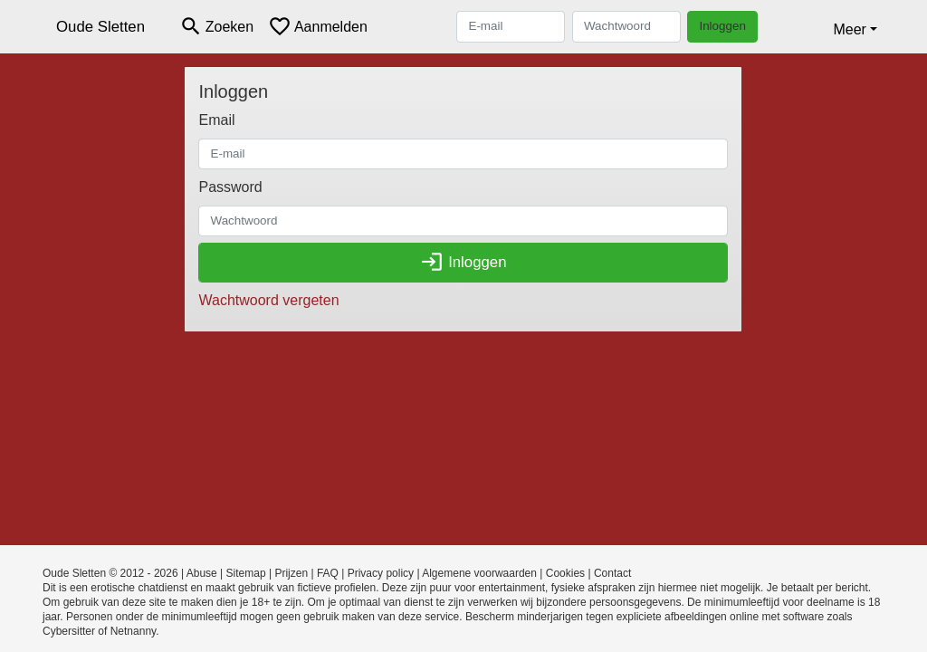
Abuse (201, 573)
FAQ (328, 573)
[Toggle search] (216, 26)
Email (216, 120)
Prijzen (291, 573)
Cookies (565, 573)
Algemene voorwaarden (479, 573)
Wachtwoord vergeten (268, 300)
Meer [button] (849, 29)
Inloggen (722, 26)
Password (230, 187)
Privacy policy (381, 573)
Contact (612, 573)
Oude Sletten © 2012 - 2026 (110, 573)
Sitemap (246, 573)
